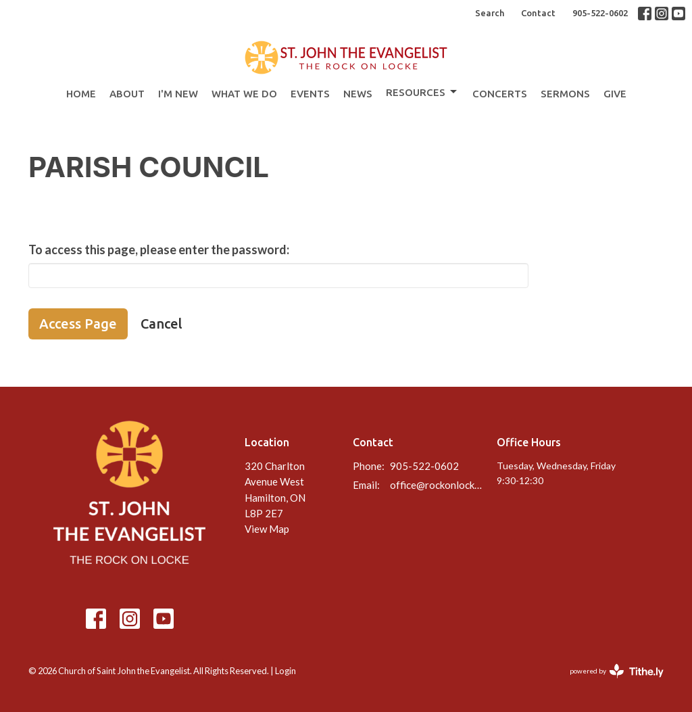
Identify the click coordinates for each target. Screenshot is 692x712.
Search (489, 13)
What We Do (244, 93)
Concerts (499, 93)
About (127, 93)
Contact (538, 13)
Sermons (565, 93)
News (357, 93)
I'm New (178, 93)
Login (285, 670)
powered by (617, 671)
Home (81, 93)
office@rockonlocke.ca (436, 485)
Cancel (161, 323)
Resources (422, 92)
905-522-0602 (600, 13)
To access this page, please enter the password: (158, 249)
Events (310, 93)
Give (614, 93)
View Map (267, 529)
